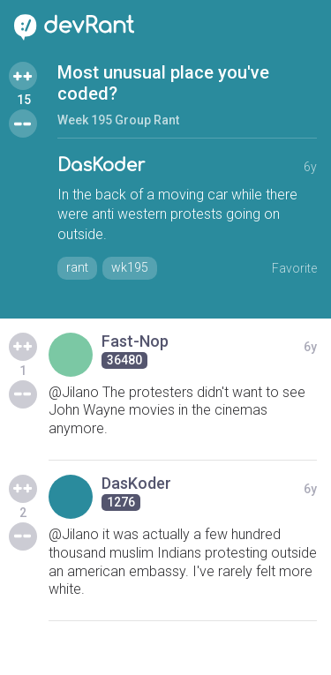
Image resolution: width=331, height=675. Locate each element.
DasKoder (101, 165)
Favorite (294, 268)
